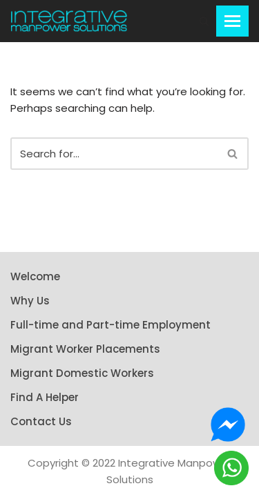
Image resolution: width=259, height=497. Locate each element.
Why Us (30, 300)
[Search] (114, 153)
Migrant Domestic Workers (82, 373)
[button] (204, 21)
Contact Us (41, 421)
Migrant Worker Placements (85, 349)
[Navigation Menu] (232, 21)
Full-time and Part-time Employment (110, 325)
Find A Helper (44, 397)
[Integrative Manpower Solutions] (69, 21)
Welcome (35, 276)
